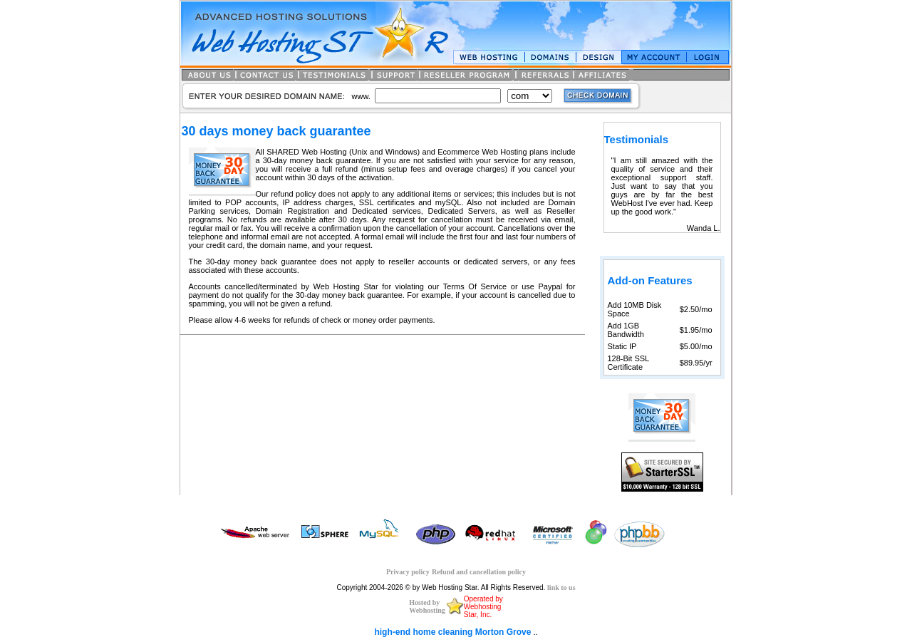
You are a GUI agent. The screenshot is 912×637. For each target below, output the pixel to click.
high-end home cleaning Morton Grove (452, 632)
